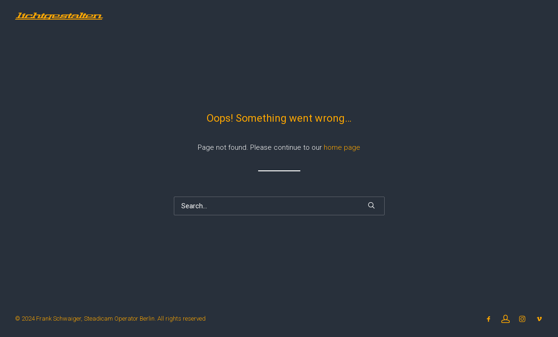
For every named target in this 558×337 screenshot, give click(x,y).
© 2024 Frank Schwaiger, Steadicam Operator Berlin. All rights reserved (110, 318)
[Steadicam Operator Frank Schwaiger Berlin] (59, 16)
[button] (371, 205)
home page (342, 147)
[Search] (279, 206)
